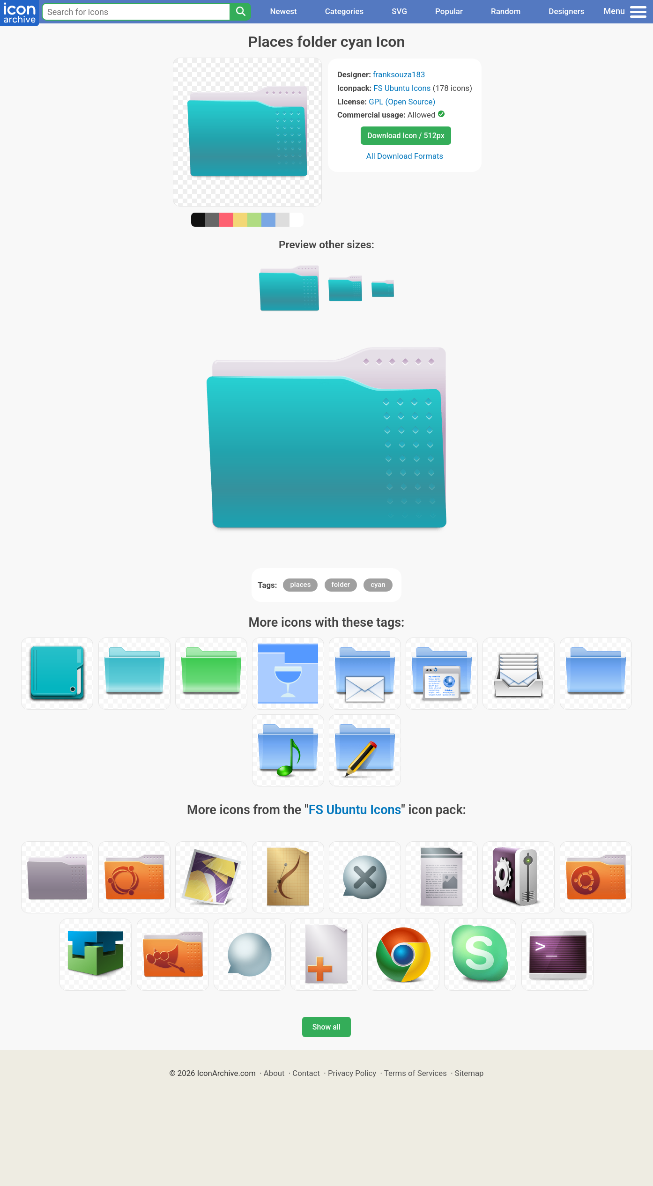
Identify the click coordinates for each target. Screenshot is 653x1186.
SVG (399, 11)
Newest (283, 11)
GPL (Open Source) (402, 101)
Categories (344, 11)
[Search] (240, 12)
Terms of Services (415, 1073)
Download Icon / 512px (405, 135)
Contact (306, 1073)
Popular (449, 11)
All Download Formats (405, 156)
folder (341, 584)
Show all (326, 1027)
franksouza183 (399, 74)
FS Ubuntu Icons (402, 88)
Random (505, 11)
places (300, 584)
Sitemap (469, 1073)
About (274, 1073)
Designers (566, 11)
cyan (378, 584)
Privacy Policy (352, 1073)
